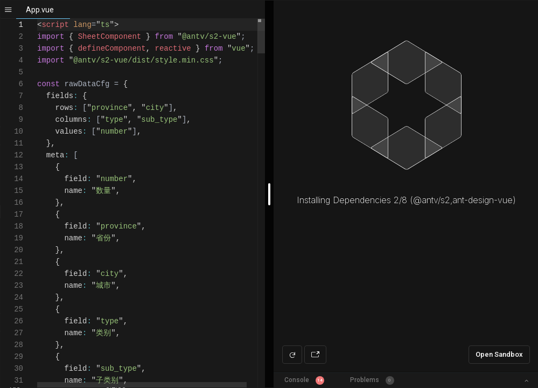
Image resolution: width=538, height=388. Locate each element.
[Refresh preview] (292, 354)
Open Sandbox (499, 354)
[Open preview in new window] (315, 354)
